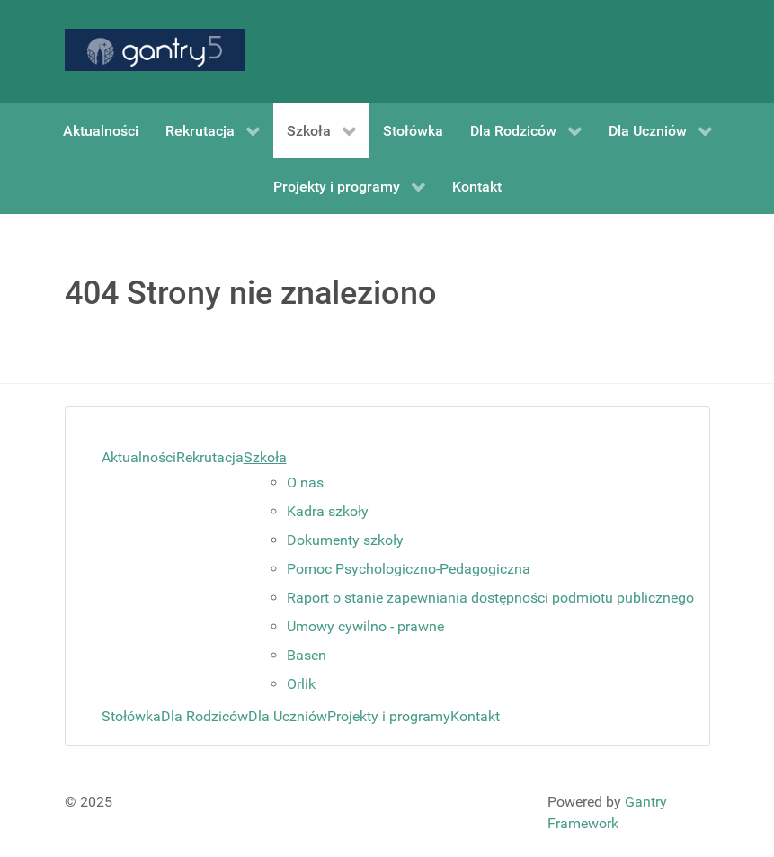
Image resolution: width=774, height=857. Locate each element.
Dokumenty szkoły (345, 540)
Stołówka (131, 716)
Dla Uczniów (287, 716)
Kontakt (475, 716)
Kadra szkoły (328, 511)
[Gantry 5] (155, 50)
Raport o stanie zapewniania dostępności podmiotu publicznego (490, 597)
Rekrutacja (210, 457)
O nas (305, 482)
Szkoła (265, 457)
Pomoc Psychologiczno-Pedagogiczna (408, 568)
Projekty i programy (388, 716)
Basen (306, 655)
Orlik (301, 683)
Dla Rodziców (204, 716)
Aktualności (139, 457)
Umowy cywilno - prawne (365, 626)
